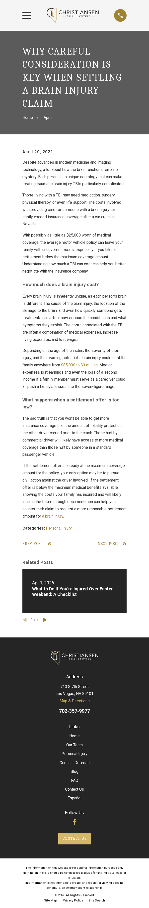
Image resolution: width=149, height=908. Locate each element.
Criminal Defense (75, 762)
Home (74, 736)
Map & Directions (75, 701)
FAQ (74, 780)
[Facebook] (74, 822)
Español (74, 798)
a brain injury (52, 516)
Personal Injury (59, 528)
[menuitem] (50, 900)
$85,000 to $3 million (79, 365)
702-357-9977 (74, 711)
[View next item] (45, 620)
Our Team (74, 745)
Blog (74, 771)
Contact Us (74, 789)
